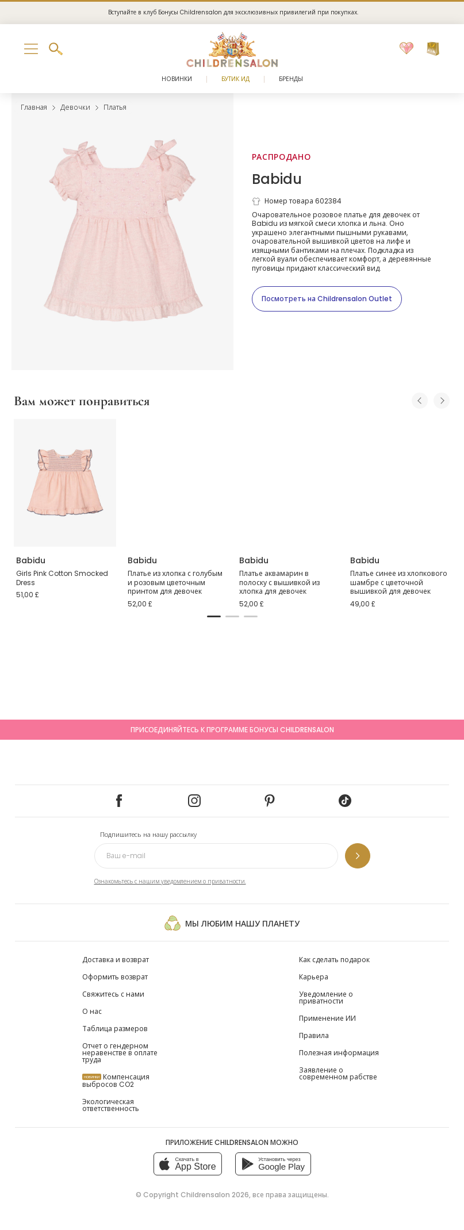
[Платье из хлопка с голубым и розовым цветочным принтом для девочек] (176, 483)
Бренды (291, 79)
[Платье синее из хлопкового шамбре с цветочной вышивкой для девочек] (399, 483)
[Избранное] (406, 49)
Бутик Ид (235, 79)
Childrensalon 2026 (215, 1195)
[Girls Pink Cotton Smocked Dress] (65, 483)
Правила (314, 1035)
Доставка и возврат (115, 959)
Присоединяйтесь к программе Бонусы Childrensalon (232, 730)
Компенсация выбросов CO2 (115, 1080)
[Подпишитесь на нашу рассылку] (357, 855)
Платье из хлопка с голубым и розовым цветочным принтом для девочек (175, 582)
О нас (92, 1011)
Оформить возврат (115, 977)
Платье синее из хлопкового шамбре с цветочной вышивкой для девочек (398, 582)
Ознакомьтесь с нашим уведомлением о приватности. (170, 881)
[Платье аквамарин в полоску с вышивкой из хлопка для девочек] (288, 483)
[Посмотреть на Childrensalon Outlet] (327, 299)
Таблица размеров (115, 1028)
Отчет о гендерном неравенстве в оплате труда (120, 1052)
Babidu (277, 179)
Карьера (313, 977)
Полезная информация (339, 1053)
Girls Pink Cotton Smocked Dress (62, 578)
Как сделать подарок (334, 959)
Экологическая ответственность (110, 1105)
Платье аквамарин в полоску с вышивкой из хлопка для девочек (279, 582)
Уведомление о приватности (326, 997)
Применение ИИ (327, 1018)
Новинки (177, 79)
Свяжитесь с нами (113, 994)
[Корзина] (433, 49)
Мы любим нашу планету (232, 923)
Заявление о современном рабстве (338, 1073)
